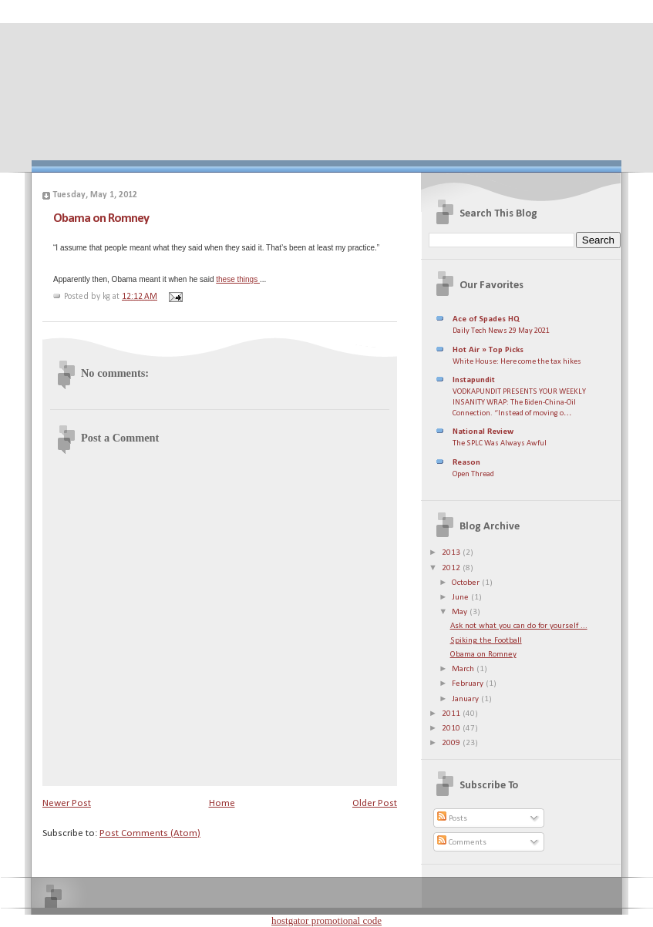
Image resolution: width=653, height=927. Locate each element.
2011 (452, 714)
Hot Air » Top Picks (488, 350)
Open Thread (473, 474)
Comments (461, 842)
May (461, 612)
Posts (452, 818)
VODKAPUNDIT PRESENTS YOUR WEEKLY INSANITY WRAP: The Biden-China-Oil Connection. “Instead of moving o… (519, 402)
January (466, 699)
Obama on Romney (101, 218)
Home (222, 803)
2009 (452, 743)
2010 (452, 728)
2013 (452, 553)
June (461, 597)
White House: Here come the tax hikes (517, 362)
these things (238, 279)
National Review (483, 432)
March (464, 669)
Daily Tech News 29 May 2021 (501, 331)
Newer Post (66, 803)
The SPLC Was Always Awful (500, 443)
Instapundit (474, 380)
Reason (466, 462)
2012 (452, 568)
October (467, 583)
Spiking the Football (486, 640)
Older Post (374, 803)
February (469, 684)
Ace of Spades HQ (486, 319)
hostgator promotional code (326, 920)
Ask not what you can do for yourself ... (518, 626)
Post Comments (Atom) (149, 833)
